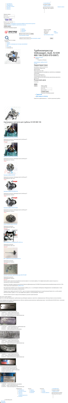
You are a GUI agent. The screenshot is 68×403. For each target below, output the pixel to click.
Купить (35, 85)
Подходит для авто (39, 57)
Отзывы (43, 391)
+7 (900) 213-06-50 (47, 2)
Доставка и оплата (10, 6)
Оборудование (10, 5)
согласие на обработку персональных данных (16, 24)
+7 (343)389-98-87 (55, 388)
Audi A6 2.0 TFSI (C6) (42, 60)
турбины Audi (20, 285)
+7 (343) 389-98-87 (46, 3)
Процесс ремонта (45, 392)
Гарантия (8, 7)
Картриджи (23, 30)
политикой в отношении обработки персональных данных (23, 23)
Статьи (43, 390)
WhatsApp (2, 401)
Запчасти (23, 31)
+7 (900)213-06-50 (55, 391)
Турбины (23, 29)
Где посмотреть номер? (24, 35)
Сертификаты (9, 3)
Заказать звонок (60, 6)
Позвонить (3, 402)
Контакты (9, 9)
